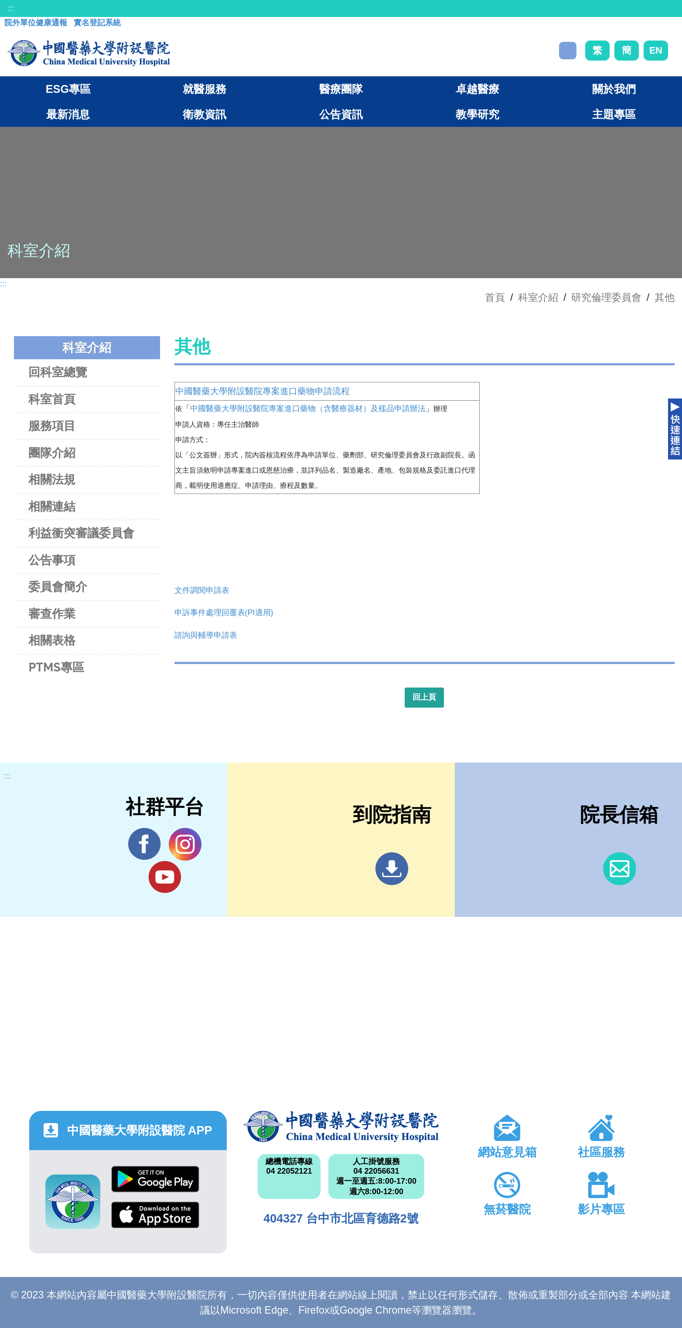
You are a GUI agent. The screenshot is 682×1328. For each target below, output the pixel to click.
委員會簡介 (57, 586)
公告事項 (51, 560)
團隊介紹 (51, 453)
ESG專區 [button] (68, 89)
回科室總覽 (57, 372)
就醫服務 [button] (204, 89)
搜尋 (567, 50)
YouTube (164, 877)
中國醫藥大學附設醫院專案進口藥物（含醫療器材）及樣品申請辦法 (308, 408)
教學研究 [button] (477, 114)
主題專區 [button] (614, 114)
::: (11, 8)
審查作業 (51, 613)
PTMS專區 (56, 667)
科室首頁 (51, 399)
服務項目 (51, 425)
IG (185, 844)
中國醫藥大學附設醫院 (341, 1126)
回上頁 (424, 697)
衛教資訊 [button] (204, 114)
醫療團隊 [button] (341, 89)
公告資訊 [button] (341, 114)
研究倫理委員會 (606, 297)
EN (655, 50)
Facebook (144, 844)
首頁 (495, 297)
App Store (155, 1215)
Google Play (155, 1179)
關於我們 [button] (614, 89)
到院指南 (391, 868)
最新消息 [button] (68, 114)
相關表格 (51, 640)
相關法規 (51, 479)
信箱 (619, 868)
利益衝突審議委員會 (81, 533)
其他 (665, 297)
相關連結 (51, 506)
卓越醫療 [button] (477, 89)
